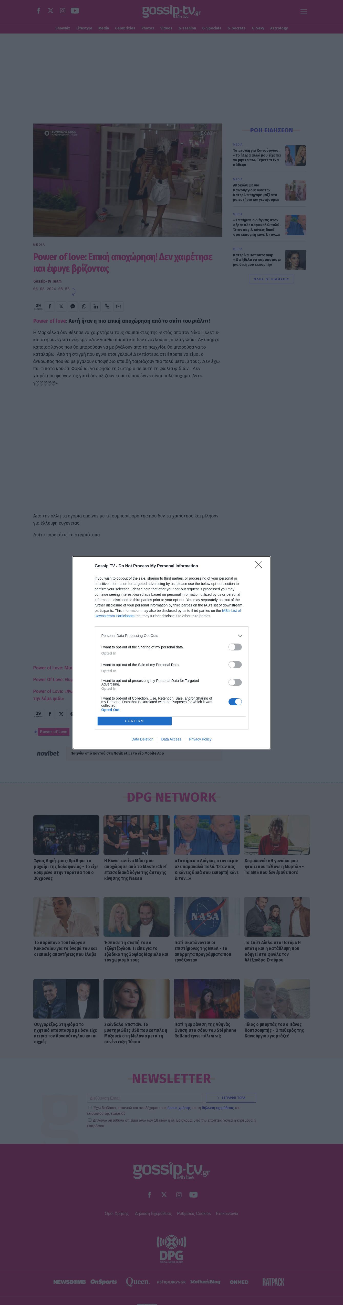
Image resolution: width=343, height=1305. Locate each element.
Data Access (171, 739)
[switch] (235, 647)
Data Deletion (142, 739)
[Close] (260, 566)
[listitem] (171, 635)
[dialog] (171, 652)
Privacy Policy (200, 739)
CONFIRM (134, 721)
